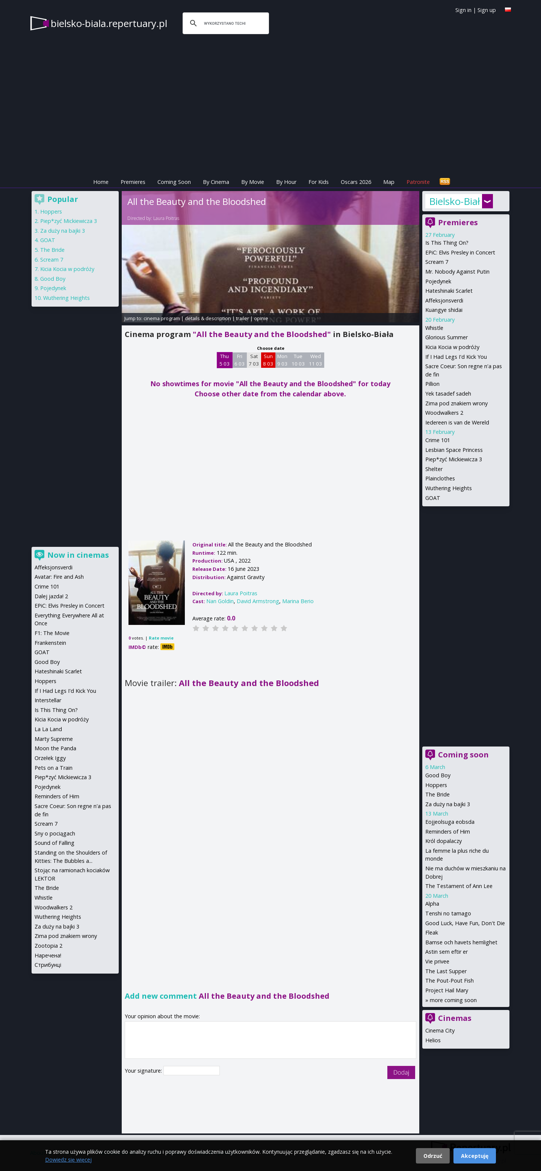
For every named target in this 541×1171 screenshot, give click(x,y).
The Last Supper (446, 971)
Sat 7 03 (254, 360)
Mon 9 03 (282, 360)
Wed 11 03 (315, 360)
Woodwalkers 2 (444, 412)
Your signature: (144, 1070)
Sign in (463, 10)
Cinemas (454, 1018)
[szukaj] (224, 23)
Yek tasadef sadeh (448, 393)
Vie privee (437, 961)
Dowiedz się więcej (68, 1159)
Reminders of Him (447, 831)
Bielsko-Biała (454, 201)
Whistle (434, 327)
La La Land (48, 729)
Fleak (431, 932)
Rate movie (161, 638)
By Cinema (216, 181)
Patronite (418, 181)
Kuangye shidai (443, 309)
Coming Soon (174, 181)
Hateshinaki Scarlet (449, 290)
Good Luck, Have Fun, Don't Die (465, 923)
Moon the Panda (55, 748)
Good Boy (437, 775)
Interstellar (48, 700)
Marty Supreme (54, 738)
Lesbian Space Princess (454, 449)
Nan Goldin (220, 601)
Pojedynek (438, 281)
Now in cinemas (78, 555)
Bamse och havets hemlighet (461, 942)
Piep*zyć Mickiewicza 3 (453, 459)
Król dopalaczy (443, 840)
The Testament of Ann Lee (459, 886)
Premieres (133, 181)
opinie (261, 318)
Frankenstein (50, 642)
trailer (242, 318)
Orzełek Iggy (50, 758)
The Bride (437, 794)
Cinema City (440, 1030)
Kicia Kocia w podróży (452, 347)
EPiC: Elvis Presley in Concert (460, 252)
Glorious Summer (446, 337)
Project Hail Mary (446, 990)
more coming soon (453, 1000)
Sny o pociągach (55, 833)
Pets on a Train (54, 767)
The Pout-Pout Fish (449, 980)
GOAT (432, 497)
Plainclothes (440, 478)
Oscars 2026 (356, 181)
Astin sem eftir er (446, 951)
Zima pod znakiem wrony (456, 403)
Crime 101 (437, 440)
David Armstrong (258, 601)
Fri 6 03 (239, 360)
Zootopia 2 (48, 945)
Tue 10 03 (298, 360)
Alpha (432, 903)
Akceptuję (474, 1155)
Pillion (432, 383)
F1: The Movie (52, 633)
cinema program (162, 318)
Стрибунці (48, 964)
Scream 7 (436, 261)
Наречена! (48, 955)
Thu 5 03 (224, 360)
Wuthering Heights (448, 488)
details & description (208, 318)
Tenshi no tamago (448, 913)
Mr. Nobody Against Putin (457, 271)
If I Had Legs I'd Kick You (456, 356)
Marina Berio (298, 601)
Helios (433, 1040)
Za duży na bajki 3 (447, 804)
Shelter (434, 469)
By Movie (252, 181)
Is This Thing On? (446, 242)
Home (101, 181)
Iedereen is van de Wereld (457, 422)
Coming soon (463, 755)
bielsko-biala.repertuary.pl (109, 23)
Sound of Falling (54, 842)
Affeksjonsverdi (444, 300)
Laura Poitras (166, 218)
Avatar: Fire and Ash (59, 576)
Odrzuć (432, 1155)
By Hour (286, 181)
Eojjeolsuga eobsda (450, 821)
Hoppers (436, 785)
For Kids (318, 181)
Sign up (487, 10)
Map (388, 181)
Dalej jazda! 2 (51, 596)
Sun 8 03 (268, 360)
